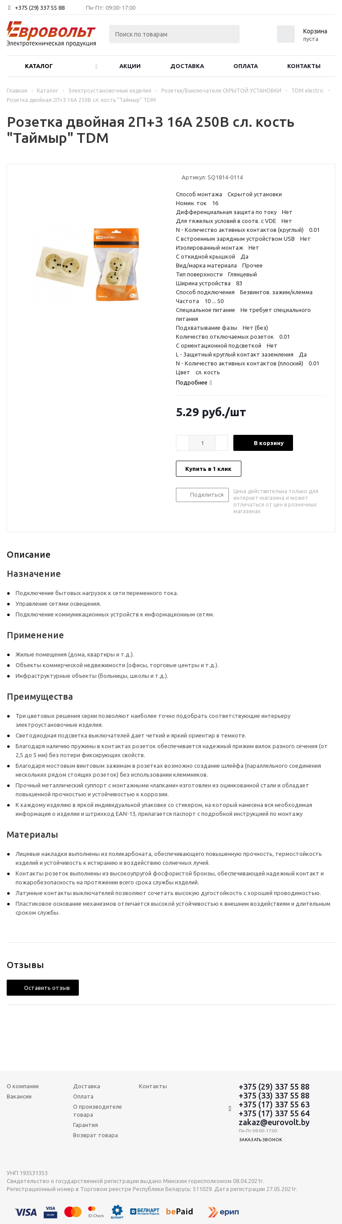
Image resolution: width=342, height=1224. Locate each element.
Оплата (245, 66)
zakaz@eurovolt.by (274, 1122)
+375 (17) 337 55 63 (274, 1104)
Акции (130, 66)
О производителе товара (97, 1110)
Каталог (39, 66)
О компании (23, 1086)
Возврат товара (95, 1135)
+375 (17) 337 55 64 (274, 1113)
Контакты (304, 66)
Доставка (187, 66)
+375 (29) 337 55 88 (40, 7)
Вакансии (19, 1096)
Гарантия (85, 1125)
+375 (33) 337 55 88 (274, 1095)
